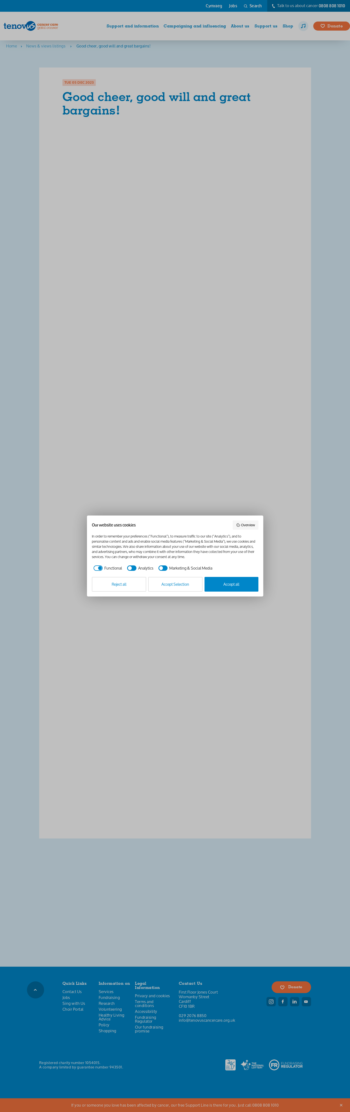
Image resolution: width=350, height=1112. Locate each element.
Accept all (231, 584)
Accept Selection (175, 584)
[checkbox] (107, 568)
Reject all (119, 584)
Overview (245, 524)
